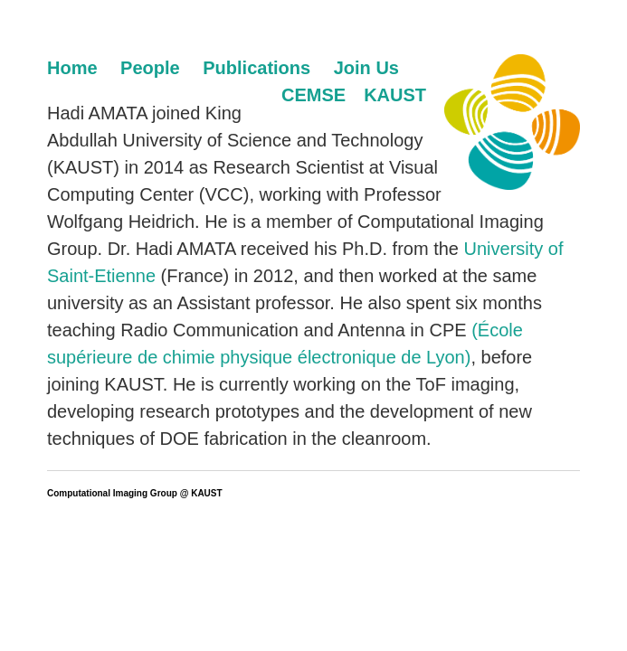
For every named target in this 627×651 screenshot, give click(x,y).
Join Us (366, 68)
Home (72, 68)
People (150, 68)
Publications (256, 68)
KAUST (395, 95)
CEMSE (313, 95)
